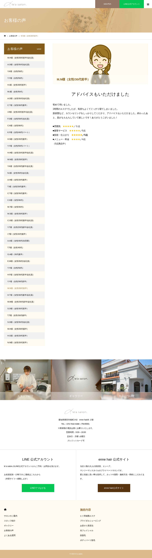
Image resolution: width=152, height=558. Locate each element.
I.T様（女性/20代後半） (17, 234)
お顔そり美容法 (86, 526)
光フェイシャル (86, 530)
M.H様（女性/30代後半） (18, 329)
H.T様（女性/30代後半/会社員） (20, 295)
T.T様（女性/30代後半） (17, 315)
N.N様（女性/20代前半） (18, 342)
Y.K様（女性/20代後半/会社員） (20, 166)
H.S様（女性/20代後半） (17, 139)
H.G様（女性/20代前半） (18, 336)
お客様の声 (9, 530)
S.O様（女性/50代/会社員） (19, 322)
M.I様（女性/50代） (15, 92)
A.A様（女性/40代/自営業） (19, 241)
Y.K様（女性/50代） (15, 71)
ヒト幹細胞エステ (87, 516)
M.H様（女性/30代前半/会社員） (21, 58)
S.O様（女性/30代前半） (18, 308)
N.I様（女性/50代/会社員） (18, 173)
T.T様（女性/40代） (15, 247)
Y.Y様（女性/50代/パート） (18, 146)
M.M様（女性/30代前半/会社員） (21, 302)
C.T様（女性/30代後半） (17, 105)
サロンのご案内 (10, 516)
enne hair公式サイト (114, 488)
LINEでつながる (38, 488)
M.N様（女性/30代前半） (18, 159)
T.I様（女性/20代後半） (17, 186)
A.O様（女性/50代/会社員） (19, 64)
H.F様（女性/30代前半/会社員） (20, 275)
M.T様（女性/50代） (16, 207)
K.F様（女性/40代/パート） (19, 132)
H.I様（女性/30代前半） (17, 85)
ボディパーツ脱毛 (87, 540)
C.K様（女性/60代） (16, 125)
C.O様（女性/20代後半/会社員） (21, 220)
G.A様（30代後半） (15, 254)
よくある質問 (9, 535)
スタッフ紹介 (9, 521)
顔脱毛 (83, 535)
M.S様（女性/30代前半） (18, 214)
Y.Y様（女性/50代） (15, 78)
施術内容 (85, 509)
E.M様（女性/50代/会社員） (19, 261)
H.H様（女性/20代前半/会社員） (21, 153)
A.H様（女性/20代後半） (17, 180)
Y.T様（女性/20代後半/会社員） (20, 227)
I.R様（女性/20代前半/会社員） (20, 112)
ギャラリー (9, 526)
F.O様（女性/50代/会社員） (19, 119)
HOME (5, 509)
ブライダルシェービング (90, 521)
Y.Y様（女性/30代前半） (17, 281)
